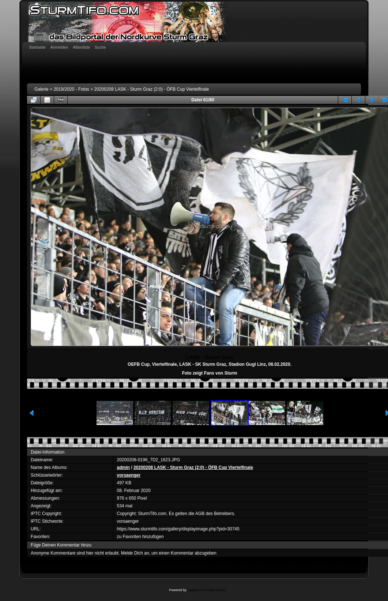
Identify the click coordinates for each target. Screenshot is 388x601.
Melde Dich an (135, 553)
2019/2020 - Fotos (71, 89)
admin (123, 467)
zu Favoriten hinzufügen (140, 536)
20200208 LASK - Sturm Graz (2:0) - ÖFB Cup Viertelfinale (151, 89)
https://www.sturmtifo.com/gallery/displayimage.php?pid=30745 (178, 528)
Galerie (41, 89)
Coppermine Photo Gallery (206, 590)
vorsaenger (129, 475)
